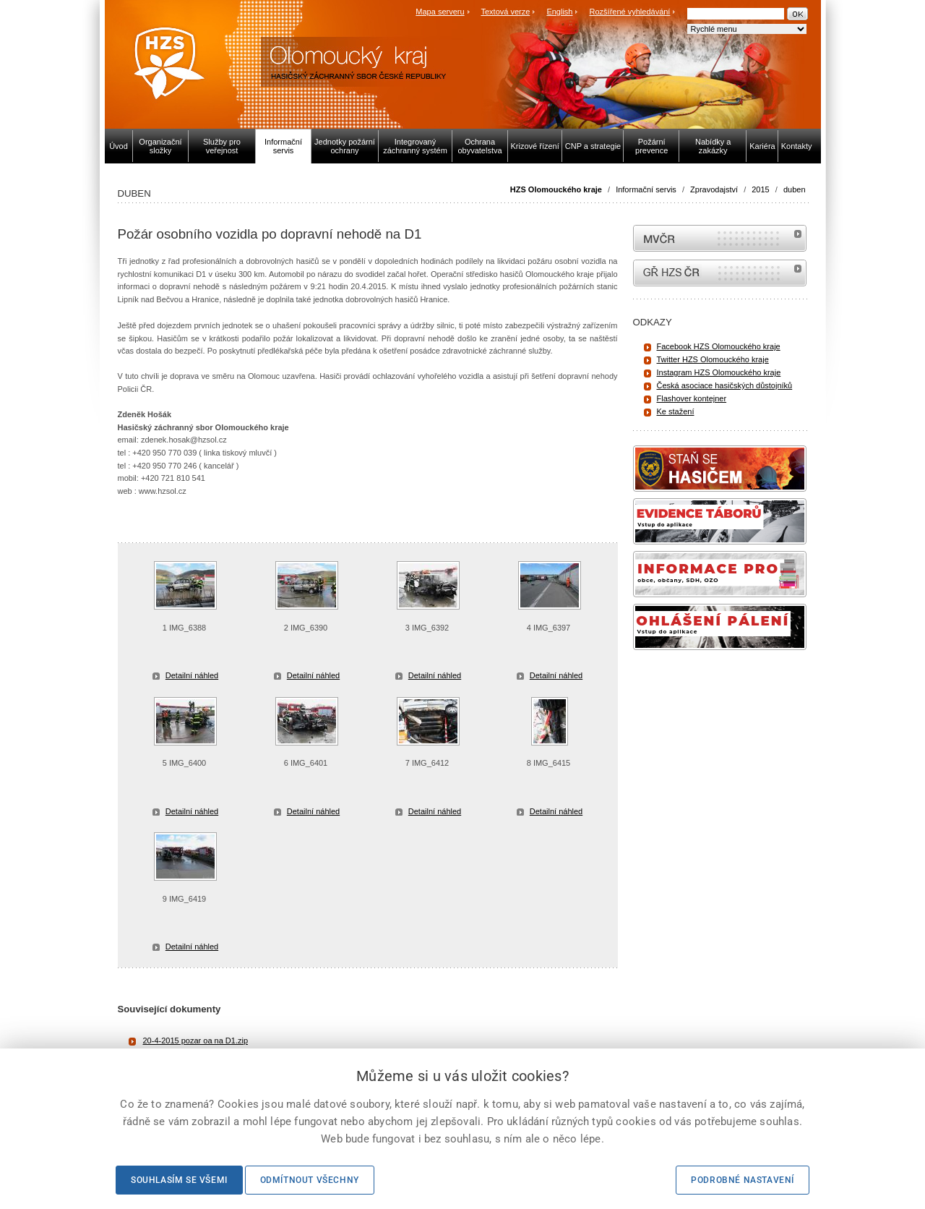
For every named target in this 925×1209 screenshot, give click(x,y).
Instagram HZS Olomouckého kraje (719, 372)
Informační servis (646, 189)
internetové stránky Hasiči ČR (719, 273)
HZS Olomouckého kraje (556, 189)
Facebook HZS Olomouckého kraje (718, 346)
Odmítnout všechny (309, 1180)
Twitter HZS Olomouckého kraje (713, 359)
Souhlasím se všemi (179, 1180)
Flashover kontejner (692, 398)
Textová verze (505, 11)
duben (794, 189)
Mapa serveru (440, 11)
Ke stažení (675, 411)
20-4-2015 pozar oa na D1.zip (196, 1040)
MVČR (719, 238)
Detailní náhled (191, 675)
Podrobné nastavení (742, 1180)
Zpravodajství (714, 189)
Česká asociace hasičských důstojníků (725, 385)
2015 (760, 189)
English (559, 11)
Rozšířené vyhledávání (630, 11)
